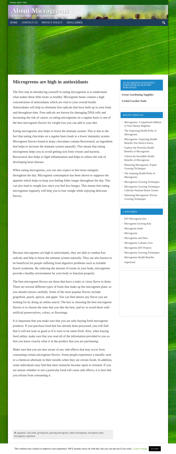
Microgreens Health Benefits (139, 257)
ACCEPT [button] (155, 449)
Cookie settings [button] (139, 448)
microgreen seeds (95, 433)
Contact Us (30, 22)
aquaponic (21, 433)
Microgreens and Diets (136, 238)
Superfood (129, 262)
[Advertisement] (88, 50)
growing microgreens (59, 433)
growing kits (42, 433)
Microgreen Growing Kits (137, 223)
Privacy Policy (52, 22)
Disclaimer (74, 22)
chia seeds (31, 433)
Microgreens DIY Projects (138, 247)
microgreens (19, 436)
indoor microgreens (78, 433)
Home (14, 22)
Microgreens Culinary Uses (138, 243)
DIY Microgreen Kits (135, 218)
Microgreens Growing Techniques (142, 182)
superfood (30, 436)
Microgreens (131, 233)
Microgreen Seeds (133, 228)
